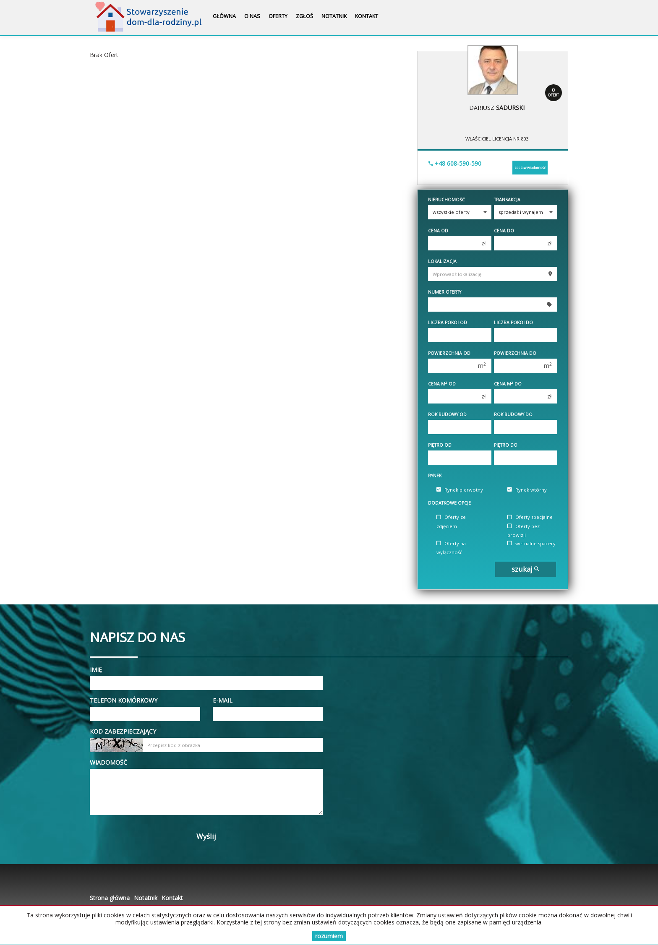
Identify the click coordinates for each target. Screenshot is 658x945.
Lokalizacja (442, 261)
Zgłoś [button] (304, 16)
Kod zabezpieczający (123, 731)
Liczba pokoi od (447, 322)
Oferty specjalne (530, 517)
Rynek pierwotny (459, 490)
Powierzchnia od (449, 353)
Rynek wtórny (527, 490)
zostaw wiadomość (530, 167)
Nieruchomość (446, 200)
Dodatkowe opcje (449, 503)
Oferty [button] (278, 16)
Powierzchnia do (515, 353)
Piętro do (505, 445)
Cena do (504, 231)
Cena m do (508, 384)
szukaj (525, 569)
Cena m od (442, 384)
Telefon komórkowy (123, 700)
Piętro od (440, 445)
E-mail (222, 700)
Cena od (438, 231)
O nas (252, 16)
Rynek (434, 476)
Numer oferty (444, 292)
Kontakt (366, 16)
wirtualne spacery (531, 543)
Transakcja (507, 200)
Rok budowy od (447, 414)
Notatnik (334, 16)
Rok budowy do (513, 414)
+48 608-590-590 (454, 163)
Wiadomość (108, 762)
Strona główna (110, 898)
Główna (224, 16)
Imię (96, 670)
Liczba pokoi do (513, 322)
